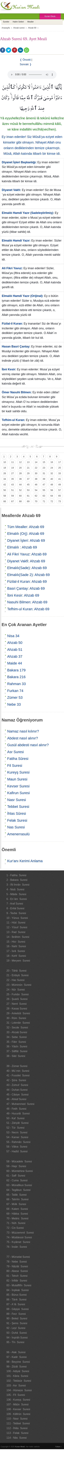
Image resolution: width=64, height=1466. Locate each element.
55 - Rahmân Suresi (19, 1142)
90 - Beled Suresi (17, 1318)
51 (12, 490)
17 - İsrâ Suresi (16, 951)
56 (51, 490)
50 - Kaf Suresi (15, 1118)
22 (36, 467)
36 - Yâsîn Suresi (17, 1046)
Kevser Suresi (18, 786)
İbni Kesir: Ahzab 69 (23, 595)
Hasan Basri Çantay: (16, 346)
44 (20, 484)
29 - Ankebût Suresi (18, 1013)
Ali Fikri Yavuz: (12, 268)
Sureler (6, 22)
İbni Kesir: (9, 369)
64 (51, 495)
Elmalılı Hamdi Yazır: (16, 240)
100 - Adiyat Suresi (18, 1371)
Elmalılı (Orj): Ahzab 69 (25, 534)
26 (4, 473)
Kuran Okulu (50, 16)
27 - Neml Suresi (17, 1003)
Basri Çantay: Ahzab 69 (26, 588)
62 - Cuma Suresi (17, 1180)
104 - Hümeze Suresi (19, 1390)
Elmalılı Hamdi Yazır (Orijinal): (22, 296)
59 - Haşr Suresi (16, 1166)
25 (59, 467)
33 (59, 473)
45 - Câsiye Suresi (18, 1094)
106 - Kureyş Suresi (18, 1399)
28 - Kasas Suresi (17, 1008)
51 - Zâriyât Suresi (18, 1122)
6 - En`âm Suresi (17, 899)
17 (59, 462)
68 (20, 501)
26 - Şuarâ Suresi (17, 999)
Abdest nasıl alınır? (22, 738)
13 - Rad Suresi (16, 932)
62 (36, 495)
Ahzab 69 (32, 28)
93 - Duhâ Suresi (17, 1332)
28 (20, 473)
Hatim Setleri (18, 22)
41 (59, 479)
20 (20, 467)
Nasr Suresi (16, 800)
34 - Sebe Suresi (17, 1037)
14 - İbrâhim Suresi (18, 936)
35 (12, 479)
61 (28, 495)
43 (12, 484)
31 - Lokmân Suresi (18, 1022)
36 (20, 479)
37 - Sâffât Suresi (17, 1051)
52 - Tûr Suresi (15, 1127)
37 (28, 479)
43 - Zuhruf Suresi (17, 1085)
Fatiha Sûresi (17, 759)
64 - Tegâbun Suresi (19, 1190)
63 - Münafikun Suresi (19, 1185)
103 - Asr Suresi (16, 1385)
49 (59, 484)
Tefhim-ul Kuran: (13, 420)
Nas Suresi (16, 827)
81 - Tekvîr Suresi (17, 1275)
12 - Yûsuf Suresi (17, 927)
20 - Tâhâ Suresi (16, 970)
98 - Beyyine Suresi (18, 1361)
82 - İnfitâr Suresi (17, 1280)
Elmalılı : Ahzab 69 (22, 547)
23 (44, 467)
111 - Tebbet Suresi (18, 1423)
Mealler (30, 22)
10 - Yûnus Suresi (17, 918)
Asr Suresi (15, 752)
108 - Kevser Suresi (18, 1409)
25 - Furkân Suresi (18, 994)
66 (4, 501)
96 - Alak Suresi (16, 1352)
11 (12, 462)
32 (51, 473)
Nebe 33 (14, 704)
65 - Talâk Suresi (17, 1194)
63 (44, 495)
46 (36, 484)
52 (20, 490)
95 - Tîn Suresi (15, 1342)
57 (59, 490)
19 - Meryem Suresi (18, 960)
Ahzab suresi (18, 28)
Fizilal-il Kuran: (12, 323)
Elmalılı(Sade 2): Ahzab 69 (28, 575)
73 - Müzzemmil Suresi (20, 1232)
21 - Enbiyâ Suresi (18, 975)
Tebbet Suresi (18, 807)
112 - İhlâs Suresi (17, 1428)
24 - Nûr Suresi (16, 989)
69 (28, 501)
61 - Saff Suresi (16, 1175)
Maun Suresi (17, 779)
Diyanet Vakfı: (11, 190)
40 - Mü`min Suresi (18, 1070)
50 (4, 490)
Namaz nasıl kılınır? (23, 731)
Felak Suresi (17, 820)
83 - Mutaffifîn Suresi (19, 1285)
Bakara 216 (16, 677)
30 (36, 473)
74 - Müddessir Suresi (19, 1237)
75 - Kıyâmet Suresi (18, 1242)
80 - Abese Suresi (17, 1271)
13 (28, 462)
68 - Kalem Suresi (17, 1208)
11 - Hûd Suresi (16, 922)
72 (51, 501)
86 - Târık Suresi (16, 1299)
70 (36, 501)
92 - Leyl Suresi (16, 1328)
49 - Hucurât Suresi (18, 1113)
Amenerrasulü (18, 834)
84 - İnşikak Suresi (18, 1290)
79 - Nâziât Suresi (17, 1266)
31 (44, 473)
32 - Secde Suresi (17, 1027)
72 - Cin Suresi (15, 1227)
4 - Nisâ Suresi (15, 889)
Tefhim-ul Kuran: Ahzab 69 (28, 609)
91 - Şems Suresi (17, 1323)
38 (36, 479)
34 (4, 479)
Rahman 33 (16, 684)
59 (12, 495)
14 (36, 462)
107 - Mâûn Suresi (18, 1404)
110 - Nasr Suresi (17, 1418)
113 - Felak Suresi (17, 1433)
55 (44, 490)
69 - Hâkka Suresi (17, 1213)
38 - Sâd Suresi (16, 1056)
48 (51, 484)
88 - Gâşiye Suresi (18, 1309)
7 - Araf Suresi (15, 903)
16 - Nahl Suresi (16, 946)
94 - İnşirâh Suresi (17, 1337)
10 (4, 462)
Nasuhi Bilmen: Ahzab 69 (27, 602)
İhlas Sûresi (16, 813)
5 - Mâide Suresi (16, 894)
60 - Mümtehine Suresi (20, 1171)
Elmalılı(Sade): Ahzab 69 (27, 568)
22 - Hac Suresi (15, 980)
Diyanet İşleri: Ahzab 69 (26, 540)
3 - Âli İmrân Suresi (18, 884)
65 (59, 495)
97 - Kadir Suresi (17, 1357)
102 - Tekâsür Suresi (19, 1380)
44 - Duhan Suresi (17, 1089)
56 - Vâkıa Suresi (17, 1146)
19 (12, 467)
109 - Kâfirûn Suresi (18, 1414)
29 (28, 473)
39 (44, 479)
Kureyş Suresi (18, 772)
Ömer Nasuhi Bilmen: (17, 392)
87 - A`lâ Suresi (16, 1304)
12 (20, 462)
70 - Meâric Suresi (17, 1218)
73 (59, 501)
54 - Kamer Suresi (17, 1137)
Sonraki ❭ (26, 64)
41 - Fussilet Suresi (18, 1075)
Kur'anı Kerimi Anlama (25, 861)
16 (51, 462)
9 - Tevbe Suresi (16, 913)
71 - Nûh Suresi (16, 1223)
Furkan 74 (15, 691)
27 (12, 473)
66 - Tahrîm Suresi (18, 1199)
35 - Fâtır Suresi (16, 1041)
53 (28, 490)
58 (4, 495)
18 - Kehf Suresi (16, 955)
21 (28, 467)
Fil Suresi (14, 765)
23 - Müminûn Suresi (19, 984)
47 (44, 484)
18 (4, 467)
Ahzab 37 (14, 656)
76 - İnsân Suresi (17, 1246)
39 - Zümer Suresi (17, 1066)
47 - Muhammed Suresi (20, 1104)
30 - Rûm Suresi (16, 1018)
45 (28, 484)
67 (12, 501)
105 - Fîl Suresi (16, 1395)
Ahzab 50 (14, 643)
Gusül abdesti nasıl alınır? (28, 745)
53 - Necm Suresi (17, 1132)
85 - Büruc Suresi (17, 1294)
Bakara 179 (16, 670)
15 (44, 462)
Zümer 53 (15, 697)
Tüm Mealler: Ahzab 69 (25, 527)
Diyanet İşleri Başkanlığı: (19, 162)
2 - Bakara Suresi (17, 879)
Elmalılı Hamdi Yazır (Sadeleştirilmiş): (28, 213)
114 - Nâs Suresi (17, 1437)
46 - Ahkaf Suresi (16, 1099)
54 (36, 490)
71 (44, 501)
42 (4, 484)
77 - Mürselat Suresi (18, 1256)
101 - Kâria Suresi (17, 1376)
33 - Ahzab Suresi (17, 1032)
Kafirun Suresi (18, 793)
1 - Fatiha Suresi (16, 875)
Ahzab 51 (14, 649)
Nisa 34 (13, 636)
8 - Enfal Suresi (15, 908)
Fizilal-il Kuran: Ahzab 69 (27, 581)
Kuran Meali (20, 1447)
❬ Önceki (25, 59)
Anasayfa (6, 28)
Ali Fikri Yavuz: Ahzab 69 (27, 554)
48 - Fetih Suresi (16, 1108)
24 (51, 467)
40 (51, 479)
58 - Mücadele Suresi (19, 1161)
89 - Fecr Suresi (16, 1313)
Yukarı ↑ (58, 1447)
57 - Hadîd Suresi (17, 1151)
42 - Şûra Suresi (16, 1080)
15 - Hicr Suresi (16, 941)
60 (20, 495)
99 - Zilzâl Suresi (17, 1366)
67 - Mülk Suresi (16, 1204)
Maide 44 (14, 663)
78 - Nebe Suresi (17, 1261)
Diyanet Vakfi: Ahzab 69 (26, 561)
